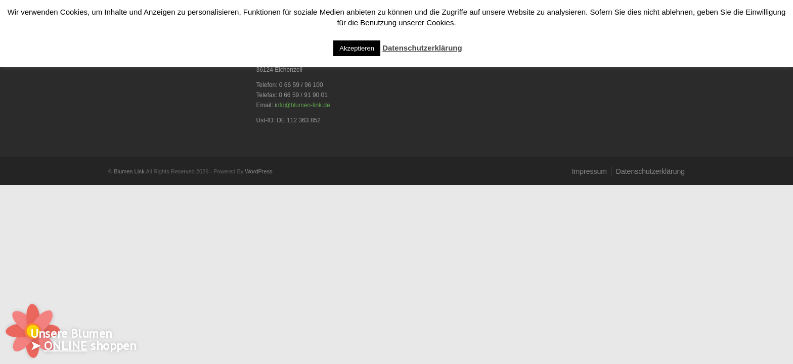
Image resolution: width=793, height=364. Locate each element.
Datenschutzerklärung (650, 171)
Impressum (589, 171)
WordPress (258, 171)
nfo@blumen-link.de (303, 105)
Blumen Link (129, 171)
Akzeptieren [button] (356, 48)
